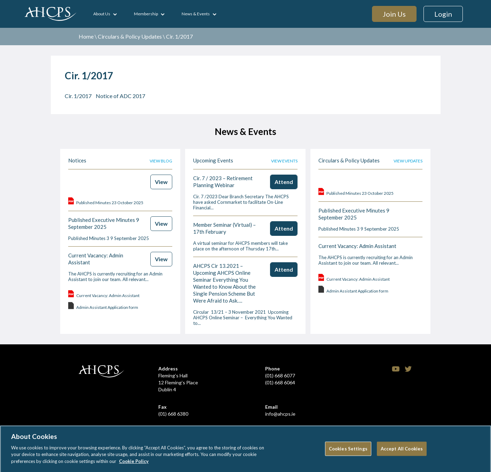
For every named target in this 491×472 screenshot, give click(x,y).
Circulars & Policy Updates (130, 36)
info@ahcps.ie (280, 414)
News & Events (196, 13)
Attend (284, 181)
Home (86, 36)
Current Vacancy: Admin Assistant (357, 246)
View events (284, 161)
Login (443, 14)
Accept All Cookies (402, 451)
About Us (101, 13)
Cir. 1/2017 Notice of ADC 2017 (105, 96)
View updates (408, 161)
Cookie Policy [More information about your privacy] (134, 464)
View (161, 181)
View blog (161, 161)
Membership (146, 13)
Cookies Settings (348, 451)
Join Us (394, 14)
